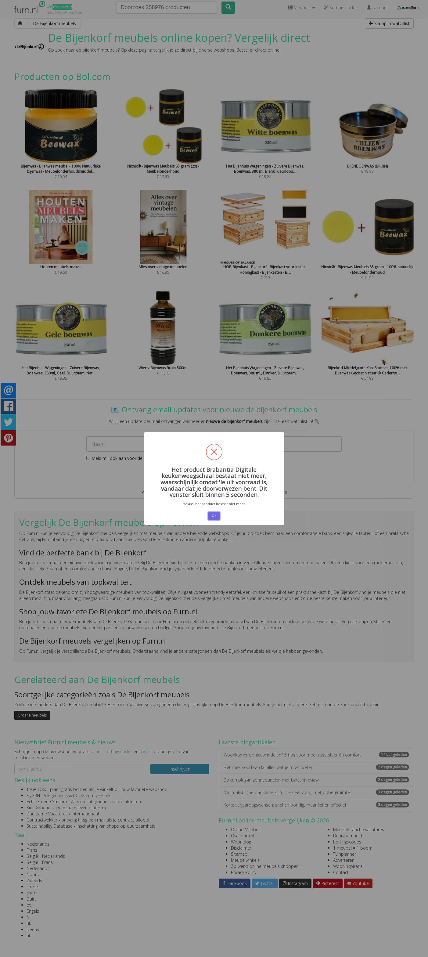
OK (214, 516)
